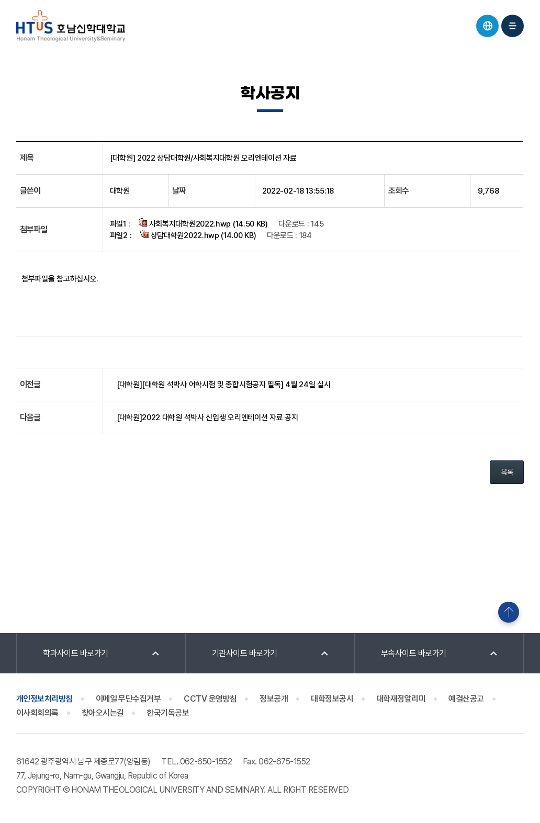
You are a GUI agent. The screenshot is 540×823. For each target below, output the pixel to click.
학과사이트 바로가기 (75, 653)
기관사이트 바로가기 (244, 653)
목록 (507, 472)
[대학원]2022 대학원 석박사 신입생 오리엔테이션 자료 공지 (207, 417)
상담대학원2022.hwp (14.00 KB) (198, 235)
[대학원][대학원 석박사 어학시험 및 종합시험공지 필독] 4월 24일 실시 (224, 384)
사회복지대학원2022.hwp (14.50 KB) (203, 223)
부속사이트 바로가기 (413, 653)
